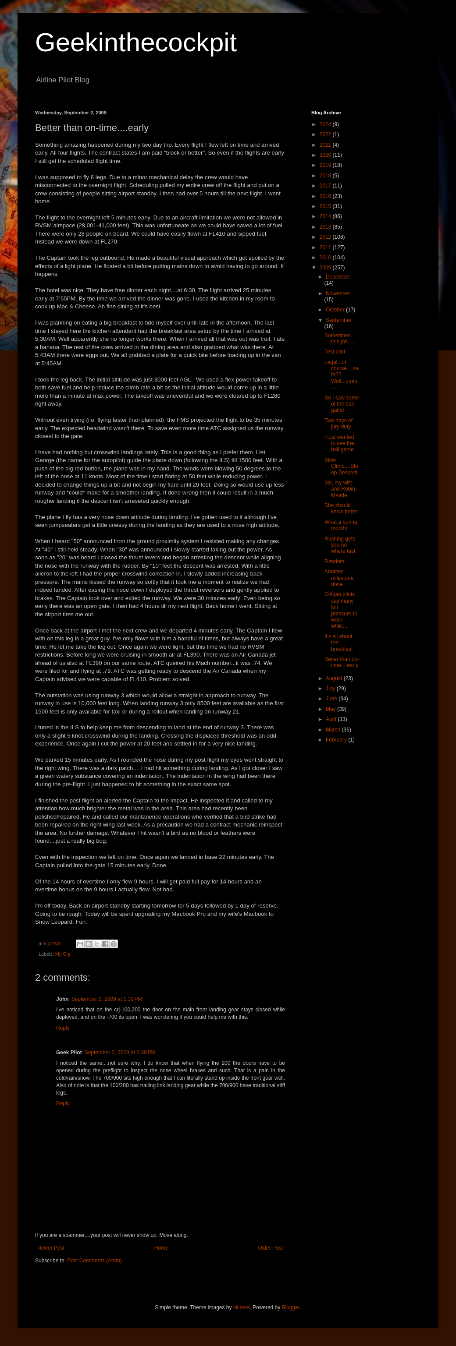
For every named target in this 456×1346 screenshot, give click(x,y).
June (332, 699)
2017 (326, 186)
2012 (326, 237)
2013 (326, 227)
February (337, 740)
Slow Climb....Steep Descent (341, 466)
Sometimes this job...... (340, 338)
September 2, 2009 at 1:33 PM (106, 999)
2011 (326, 247)
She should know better (341, 508)
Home (161, 1248)
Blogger (291, 1307)
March (334, 730)
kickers (241, 1307)
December (338, 277)
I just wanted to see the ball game (339, 443)
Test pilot (334, 352)
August (335, 678)
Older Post (270, 1248)
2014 (326, 216)
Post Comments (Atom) (94, 1261)
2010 (326, 257)
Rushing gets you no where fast (339, 545)
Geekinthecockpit (136, 42)
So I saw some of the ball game (341, 404)
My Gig (62, 954)
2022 (326, 134)
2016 (326, 196)
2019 (326, 165)
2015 (326, 206)
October (336, 310)
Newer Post (50, 1248)
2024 (326, 124)
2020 (326, 155)
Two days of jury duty (338, 423)
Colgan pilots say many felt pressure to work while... (340, 610)
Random (334, 561)
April (332, 719)
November (338, 293)
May (331, 709)
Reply (63, 1028)
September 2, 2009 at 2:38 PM (120, 1052)
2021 (326, 145)
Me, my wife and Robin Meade (339, 489)
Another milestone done (338, 578)
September (339, 320)
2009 (326, 268)
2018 (326, 176)
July (331, 688)
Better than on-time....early (341, 662)
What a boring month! (340, 525)
